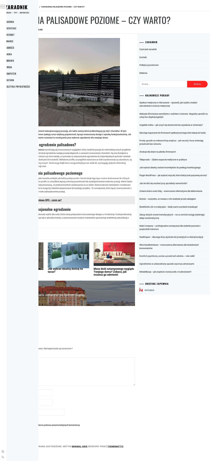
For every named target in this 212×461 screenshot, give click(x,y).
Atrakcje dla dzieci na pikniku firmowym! (173, 170)
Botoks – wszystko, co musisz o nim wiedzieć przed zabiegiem (178, 229)
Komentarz (52, 363)
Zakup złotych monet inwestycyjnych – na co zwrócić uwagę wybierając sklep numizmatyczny (179, 251)
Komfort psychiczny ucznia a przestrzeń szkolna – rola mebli (180, 296)
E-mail (50, 411)
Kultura (15, 80)
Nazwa (50, 401)
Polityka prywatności (23, 86)
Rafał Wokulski (79, 41)
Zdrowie (15, 60)
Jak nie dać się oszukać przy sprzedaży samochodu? (179, 208)
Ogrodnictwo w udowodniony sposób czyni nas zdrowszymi (176, 307)
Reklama (159, 85)
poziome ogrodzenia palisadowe (73, 154)
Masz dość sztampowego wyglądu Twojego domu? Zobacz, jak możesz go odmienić (134, 284)
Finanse (15, 41)
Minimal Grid (124, 455)
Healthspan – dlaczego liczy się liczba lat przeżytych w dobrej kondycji (179, 273)
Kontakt (158, 69)
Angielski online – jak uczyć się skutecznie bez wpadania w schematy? (180, 138)
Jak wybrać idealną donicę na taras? (98, 282)
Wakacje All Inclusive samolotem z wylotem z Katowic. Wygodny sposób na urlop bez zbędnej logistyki (179, 127)
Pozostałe (16, 28)
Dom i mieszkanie (57, 239)
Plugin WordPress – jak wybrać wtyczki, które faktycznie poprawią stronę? (180, 198)
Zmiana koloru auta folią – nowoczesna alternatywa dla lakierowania (180, 218)
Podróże (15, 47)
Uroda (14, 67)
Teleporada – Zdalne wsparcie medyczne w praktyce (178, 178)
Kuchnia (15, 22)
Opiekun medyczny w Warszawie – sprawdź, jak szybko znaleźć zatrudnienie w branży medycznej (180, 116)
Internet (15, 35)
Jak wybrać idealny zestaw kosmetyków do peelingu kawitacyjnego (178, 187)
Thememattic (160, 455)
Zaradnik (22, 7)
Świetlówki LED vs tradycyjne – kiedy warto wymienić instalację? (179, 240)
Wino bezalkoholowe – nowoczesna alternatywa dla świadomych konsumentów (178, 284)
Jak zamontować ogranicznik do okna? (59, 282)
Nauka (14, 54)
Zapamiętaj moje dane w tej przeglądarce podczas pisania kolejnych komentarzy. (86, 433)
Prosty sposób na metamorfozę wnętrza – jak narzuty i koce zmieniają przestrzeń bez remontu (180, 160)
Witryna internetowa (55, 420)
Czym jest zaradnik (163, 61)
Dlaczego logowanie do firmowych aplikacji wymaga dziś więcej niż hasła (180, 149)
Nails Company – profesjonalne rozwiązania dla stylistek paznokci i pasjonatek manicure (180, 262)
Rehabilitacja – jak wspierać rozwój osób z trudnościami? (181, 316)
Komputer (16, 73)
